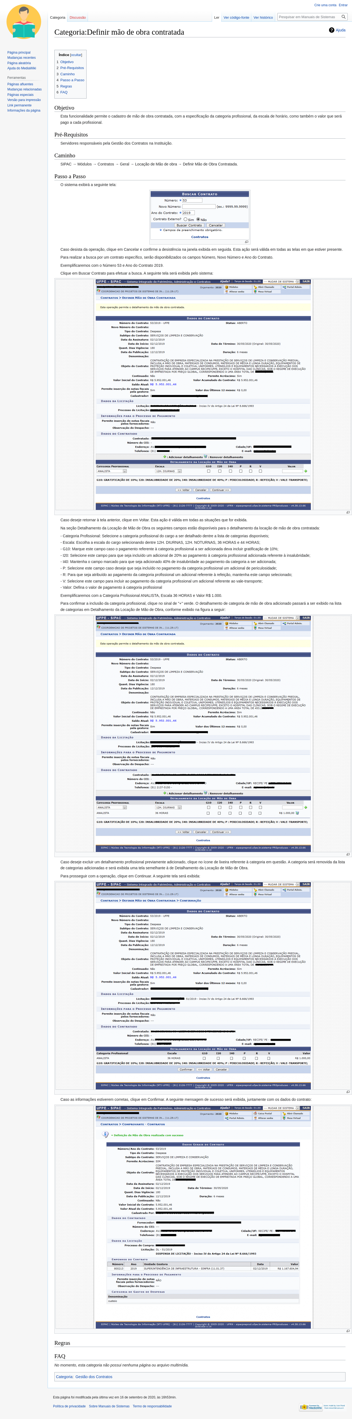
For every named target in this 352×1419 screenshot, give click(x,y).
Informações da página (23, 110)
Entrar (343, 5)
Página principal (18, 52)
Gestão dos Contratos (93, 1377)
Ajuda (341, 30)
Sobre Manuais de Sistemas (109, 1406)
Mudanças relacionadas (24, 89)
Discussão (78, 17)
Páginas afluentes (20, 84)
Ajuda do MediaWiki (21, 68)
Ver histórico (263, 17)
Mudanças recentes (21, 58)
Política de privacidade (69, 1406)
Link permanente (19, 105)
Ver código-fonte (236, 17)
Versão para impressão (24, 100)
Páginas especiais (20, 95)
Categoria (64, 1377)
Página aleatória (19, 63)
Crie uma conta (325, 5)
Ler (216, 17)
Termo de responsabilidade (152, 1406)
